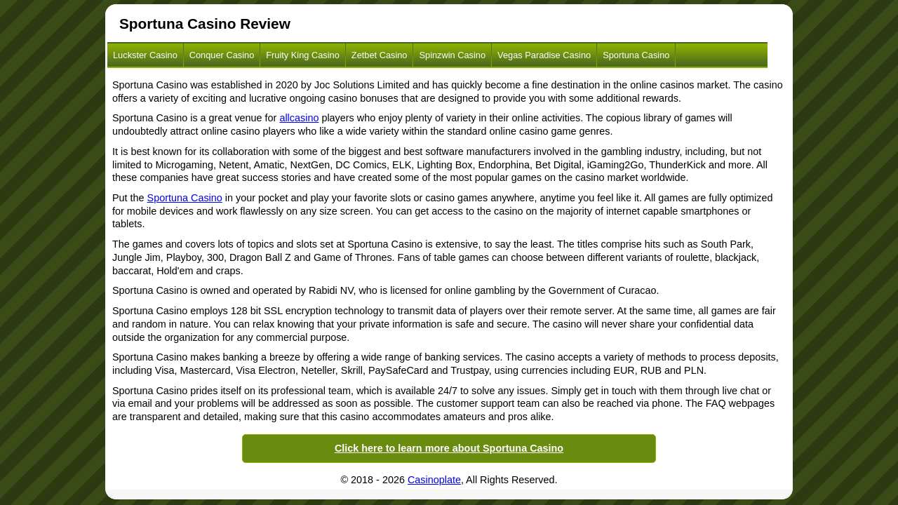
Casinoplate (434, 479)
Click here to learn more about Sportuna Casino (449, 448)
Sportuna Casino (636, 55)
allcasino (299, 117)
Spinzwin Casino (452, 55)
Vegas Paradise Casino (544, 55)
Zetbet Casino (379, 55)
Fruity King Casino (303, 55)
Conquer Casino (221, 55)
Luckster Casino (145, 55)
